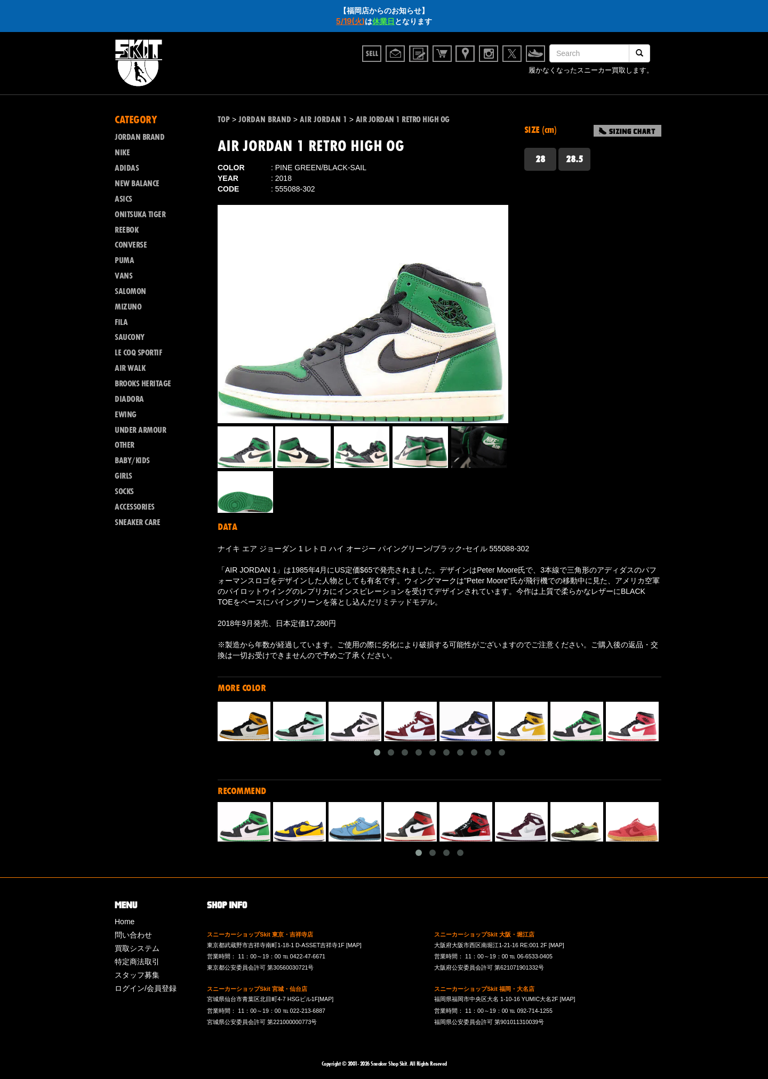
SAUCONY (130, 337)
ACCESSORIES (135, 507)
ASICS (123, 199)
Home (124, 921)
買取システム (137, 948)
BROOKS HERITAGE (143, 383)
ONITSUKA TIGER (140, 214)
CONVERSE (131, 245)
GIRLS (123, 476)
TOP (224, 119)
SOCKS (124, 491)
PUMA (124, 260)
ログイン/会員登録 (146, 988)
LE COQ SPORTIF (138, 352)
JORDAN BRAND (139, 137)
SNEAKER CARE (137, 522)
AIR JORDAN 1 (323, 119)
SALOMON (130, 291)
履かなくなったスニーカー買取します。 (591, 71)
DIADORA (129, 399)
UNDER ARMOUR (140, 430)
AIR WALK (130, 368)
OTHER (124, 445)
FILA (121, 322)
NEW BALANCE (137, 183)
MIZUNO (128, 307)
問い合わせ (133, 935)
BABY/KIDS (132, 460)
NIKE (122, 152)
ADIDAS (127, 168)
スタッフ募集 (137, 975)
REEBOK (126, 230)
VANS (123, 276)
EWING (126, 414)
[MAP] (354, 945)
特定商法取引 (137, 961)
